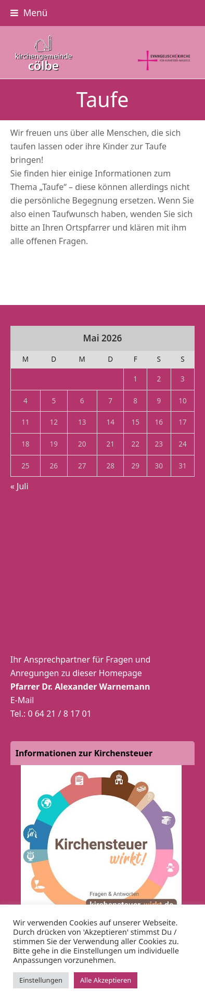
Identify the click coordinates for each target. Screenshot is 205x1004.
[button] (29, 13)
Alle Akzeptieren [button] (105, 980)
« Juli (19, 486)
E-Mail (22, 700)
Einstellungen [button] (40, 980)
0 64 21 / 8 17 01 (59, 713)
